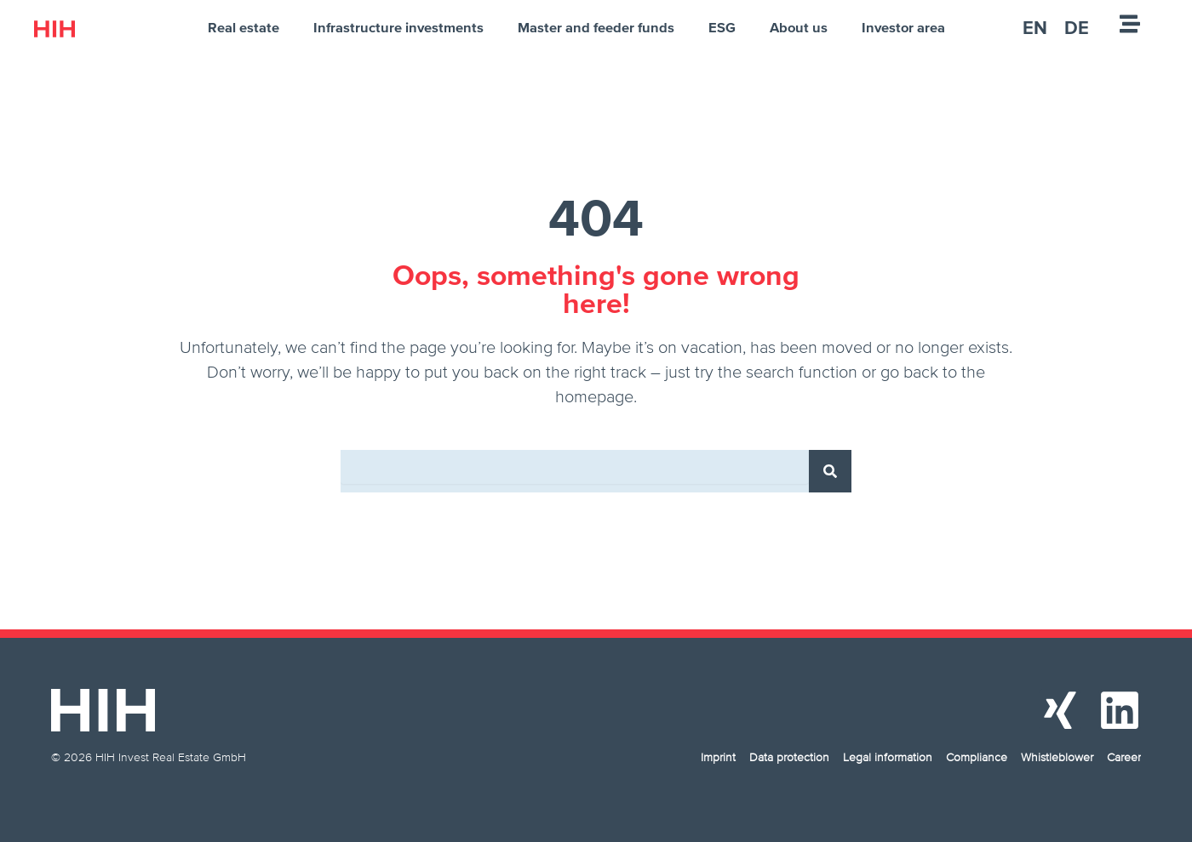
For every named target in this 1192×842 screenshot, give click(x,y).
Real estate (243, 27)
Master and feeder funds (596, 27)
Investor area (903, 27)
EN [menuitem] (1035, 27)
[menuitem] (1035, 28)
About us (799, 27)
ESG (722, 27)
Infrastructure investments (398, 27)
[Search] (830, 471)
